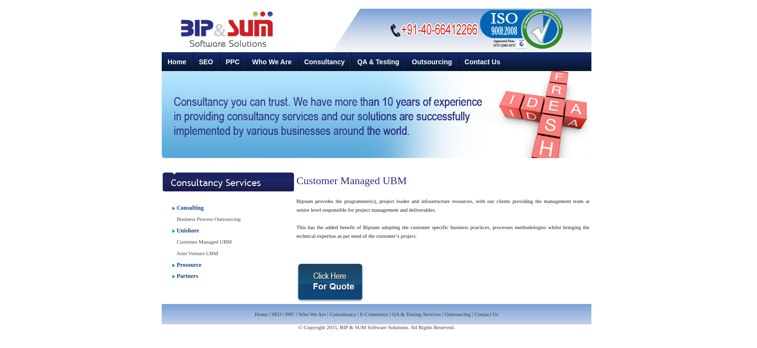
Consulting (190, 207)
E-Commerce (374, 315)
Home (177, 62)
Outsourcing (432, 62)
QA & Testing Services (417, 315)
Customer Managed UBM (204, 242)
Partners (187, 276)
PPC (232, 62)
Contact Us (482, 62)
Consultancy (324, 62)
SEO (206, 62)
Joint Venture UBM (197, 253)
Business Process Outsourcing (209, 219)
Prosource (189, 264)
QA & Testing (378, 62)
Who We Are (272, 62)
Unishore (188, 230)
